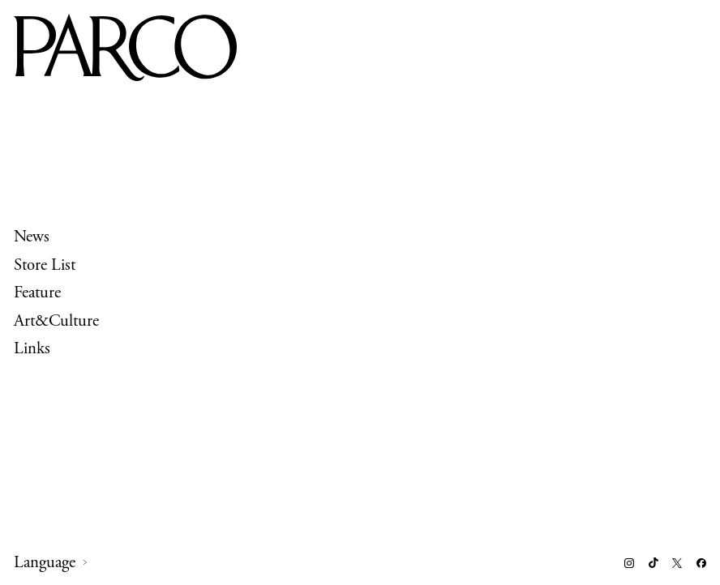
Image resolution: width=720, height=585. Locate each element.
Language (44, 562)
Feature (37, 292)
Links (32, 348)
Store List (44, 264)
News (31, 236)
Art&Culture (56, 320)
